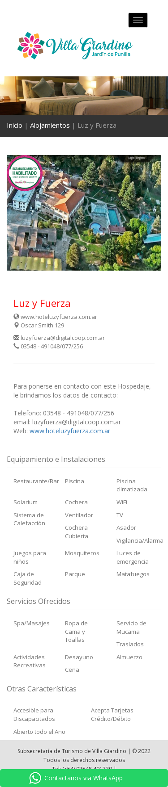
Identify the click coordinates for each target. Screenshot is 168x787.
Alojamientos (50, 125)
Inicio (14, 125)
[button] (18, 213)
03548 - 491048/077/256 (48, 346)
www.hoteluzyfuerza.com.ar (55, 317)
